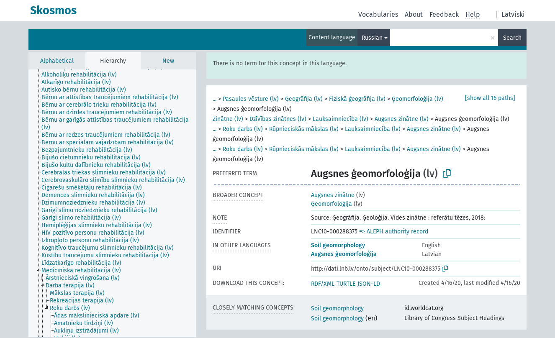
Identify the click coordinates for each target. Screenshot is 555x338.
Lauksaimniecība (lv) (340, 119)
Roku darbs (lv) (243, 129)
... (214, 98)
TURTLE (346, 283)
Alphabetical (57, 60)
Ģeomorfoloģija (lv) (417, 98)
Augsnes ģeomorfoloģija (344, 254)
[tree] (112, 203)
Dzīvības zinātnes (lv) (277, 119)
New (168, 60)
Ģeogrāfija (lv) (304, 98)
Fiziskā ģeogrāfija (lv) (357, 98)
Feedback (444, 14)
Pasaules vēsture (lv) (251, 98)
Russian (372, 37)
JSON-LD (368, 283)
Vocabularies (378, 14)
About (414, 14)
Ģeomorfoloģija (331, 203)
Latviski (513, 14)
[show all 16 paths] (490, 98)
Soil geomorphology (338, 245)
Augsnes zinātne (333, 195)
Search (512, 37)
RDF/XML (322, 283)
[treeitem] (82, 75)
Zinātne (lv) (228, 119)
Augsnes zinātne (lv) (402, 119)
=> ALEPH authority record (393, 231)
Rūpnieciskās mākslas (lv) (304, 129)
